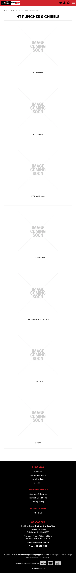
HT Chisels (38, 134)
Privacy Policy (38, 501)
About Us (38, 513)
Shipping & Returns (38, 494)
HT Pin (38, 443)
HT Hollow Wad (38, 258)
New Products (38, 479)
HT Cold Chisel (38, 196)
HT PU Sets (38, 381)
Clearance (38, 483)
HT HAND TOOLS (14, 11)
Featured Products (38, 475)
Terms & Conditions (38, 498)
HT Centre (38, 73)
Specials (38, 471)
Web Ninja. (46, 557)
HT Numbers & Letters (38, 319)
